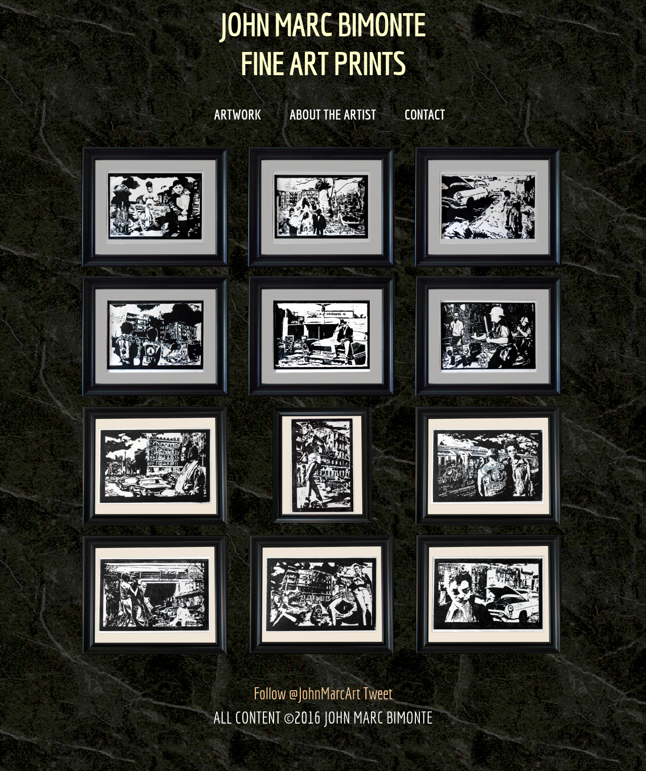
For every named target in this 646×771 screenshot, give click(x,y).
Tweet (378, 693)
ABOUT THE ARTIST (326, 114)
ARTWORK (231, 114)
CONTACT (418, 114)
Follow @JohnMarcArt (307, 693)
